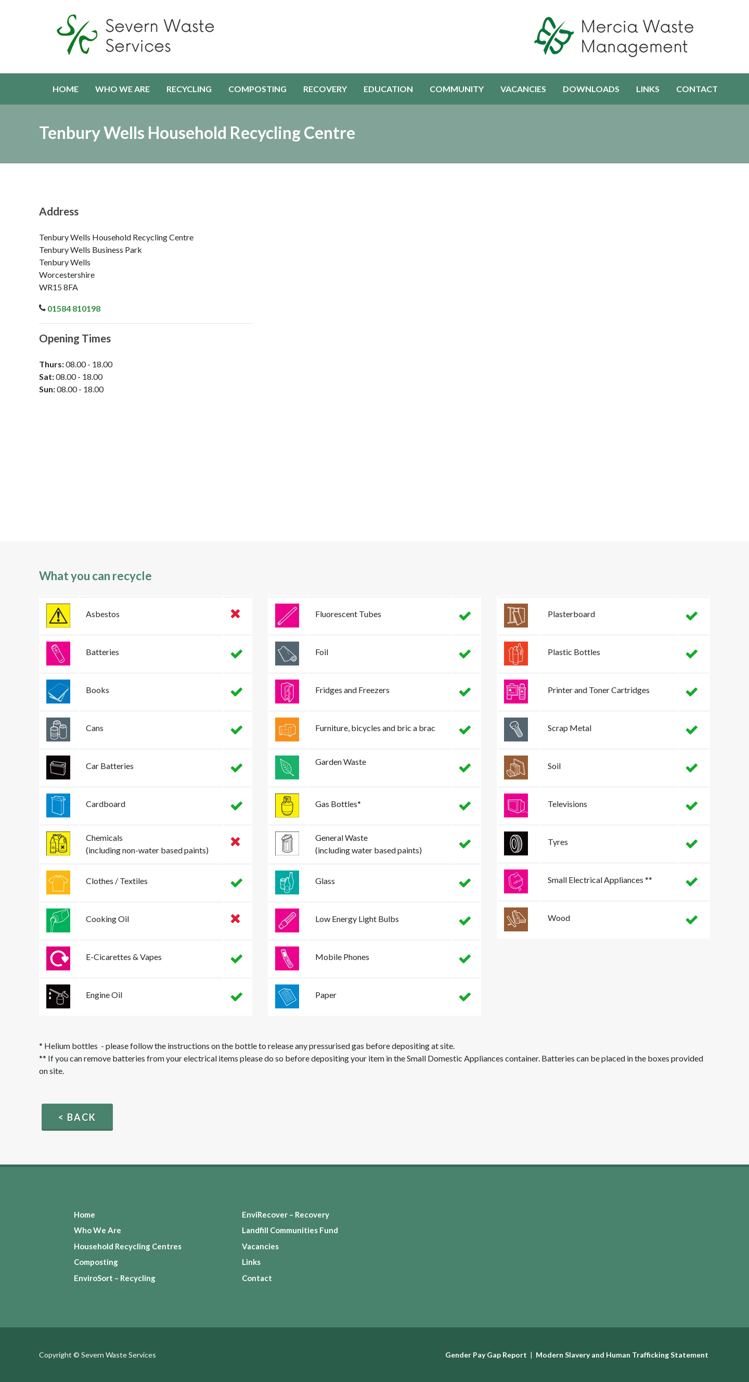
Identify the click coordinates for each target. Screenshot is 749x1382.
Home (84, 1214)
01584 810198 (73, 308)
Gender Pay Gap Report (486, 1354)
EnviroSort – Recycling (115, 1278)
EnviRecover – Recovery (285, 1214)
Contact (257, 1278)
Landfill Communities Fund (290, 1230)
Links (251, 1261)
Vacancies (260, 1246)
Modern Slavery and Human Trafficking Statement (622, 1354)
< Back (77, 1117)
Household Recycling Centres (128, 1246)
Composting (96, 1261)
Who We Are (97, 1230)
